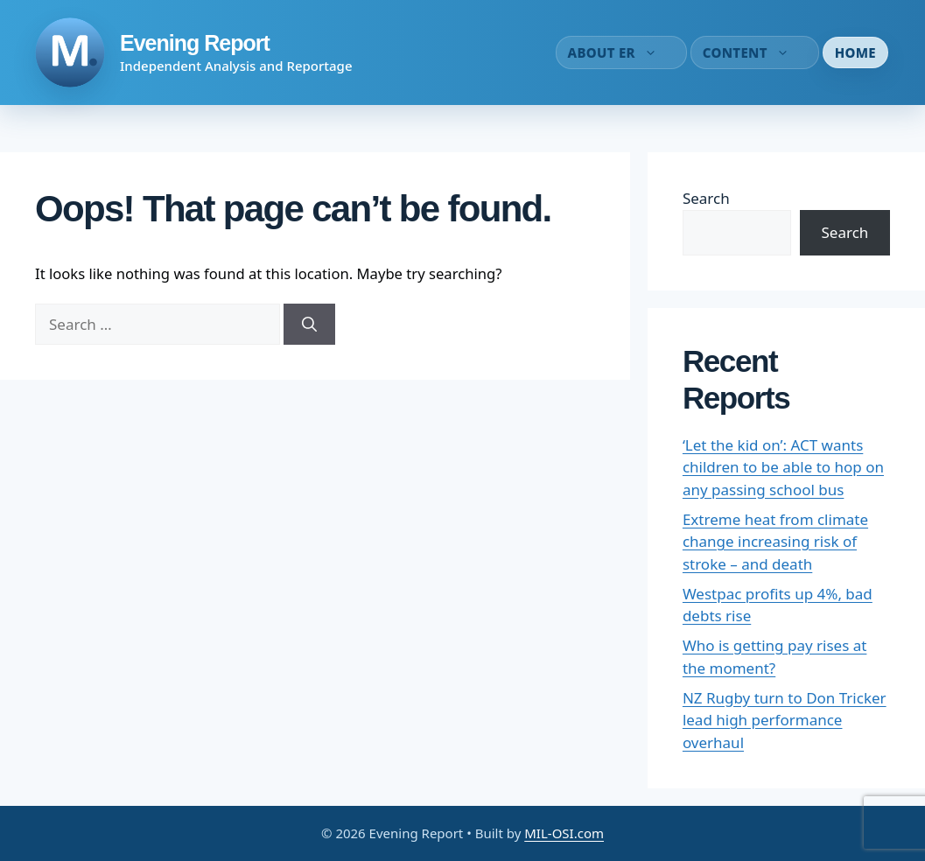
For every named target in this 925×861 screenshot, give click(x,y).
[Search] (309, 325)
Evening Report (195, 43)
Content (755, 52)
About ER (621, 52)
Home (855, 52)
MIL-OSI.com (564, 833)
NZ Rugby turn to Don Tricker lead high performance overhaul (784, 720)
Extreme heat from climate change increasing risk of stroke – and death (775, 541)
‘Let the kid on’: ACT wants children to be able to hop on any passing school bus (783, 467)
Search (706, 198)
